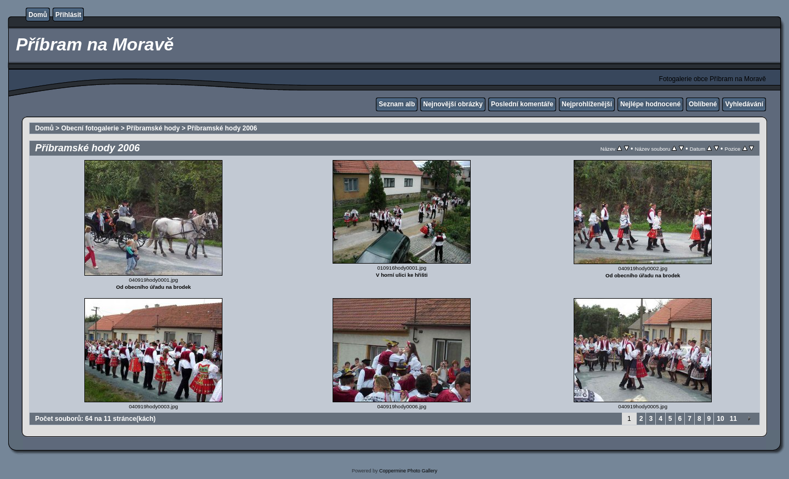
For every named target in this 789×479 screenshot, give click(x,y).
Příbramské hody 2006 (222, 128)
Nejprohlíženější (587, 104)
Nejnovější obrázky (453, 104)
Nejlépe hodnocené (650, 104)
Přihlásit (68, 15)
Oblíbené (703, 104)
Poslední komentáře (522, 104)
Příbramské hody (153, 128)
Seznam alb (397, 104)
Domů (37, 15)
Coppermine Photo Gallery (408, 471)
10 (720, 419)
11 (733, 419)
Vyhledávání (744, 104)
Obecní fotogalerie (90, 128)
